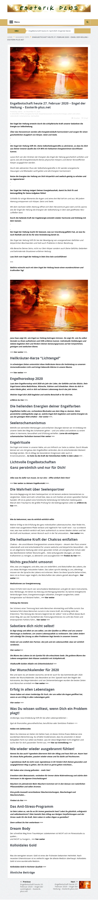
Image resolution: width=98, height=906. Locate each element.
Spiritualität (35, 116)
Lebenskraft (14, 116)
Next (74, 881)
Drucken (76, 118)
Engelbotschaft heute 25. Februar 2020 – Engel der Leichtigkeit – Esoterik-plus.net (31, 888)
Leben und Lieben (74, 114)
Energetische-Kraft (31, 114)
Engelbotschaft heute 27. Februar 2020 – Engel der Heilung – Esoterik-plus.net (65, 886)
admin (20, 112)
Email (85, 118)
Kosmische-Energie (60, 114)
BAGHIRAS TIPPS (18, 114)
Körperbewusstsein (45, 114)
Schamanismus (24, 116)
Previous (25, 881)
